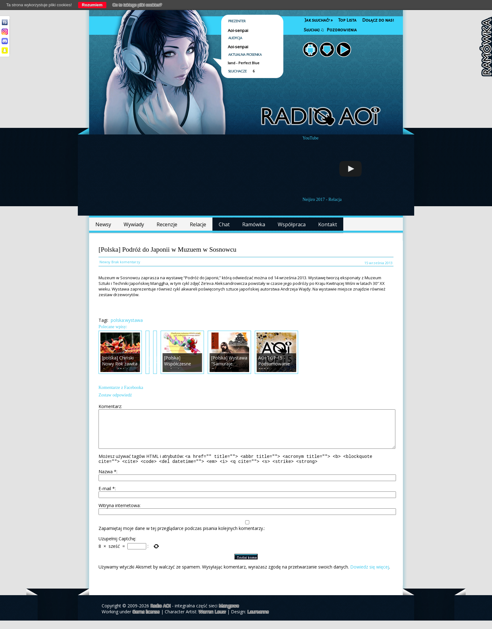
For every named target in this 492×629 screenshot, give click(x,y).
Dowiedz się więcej (369, 575)
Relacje (198, 224)
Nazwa (107, 480)
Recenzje (167, 224)
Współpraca (292, 224)
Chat (224, 224)
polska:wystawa (127, 320)
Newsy (103, 224)
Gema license (146, 620)
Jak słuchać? (319, 20)
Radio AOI (160, 614)
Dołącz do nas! (378, 20)
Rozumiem (92, 5)
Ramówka (253, 224)
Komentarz (110, 406)
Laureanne (258, 620)
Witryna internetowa (119, 514)
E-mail (107, 497)
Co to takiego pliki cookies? (137, 5)
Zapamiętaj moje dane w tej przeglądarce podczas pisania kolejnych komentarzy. (181, 537)
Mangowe (229, 614)
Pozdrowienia (342, 30)
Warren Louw (212, 620)
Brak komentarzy (125, 261)
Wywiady (134, 224)
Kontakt (327, 224)
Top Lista (347, 20)
